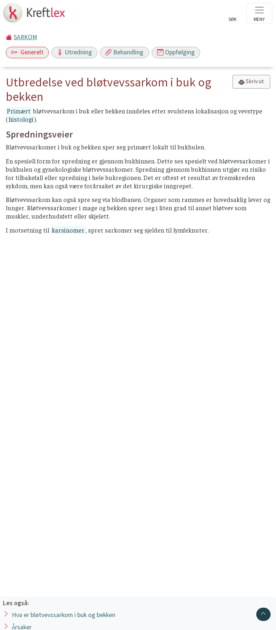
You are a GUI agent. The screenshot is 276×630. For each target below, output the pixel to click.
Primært (19, 111)
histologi (21, 119)
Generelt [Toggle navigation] (27, 52)
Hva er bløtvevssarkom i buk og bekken (63, 615)
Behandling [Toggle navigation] (124, 52)
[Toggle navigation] (259, 13)
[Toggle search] (232, 15)
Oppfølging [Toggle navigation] (176, 52)
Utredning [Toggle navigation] (74, 52)
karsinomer (68, 230)
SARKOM (25, 37)
